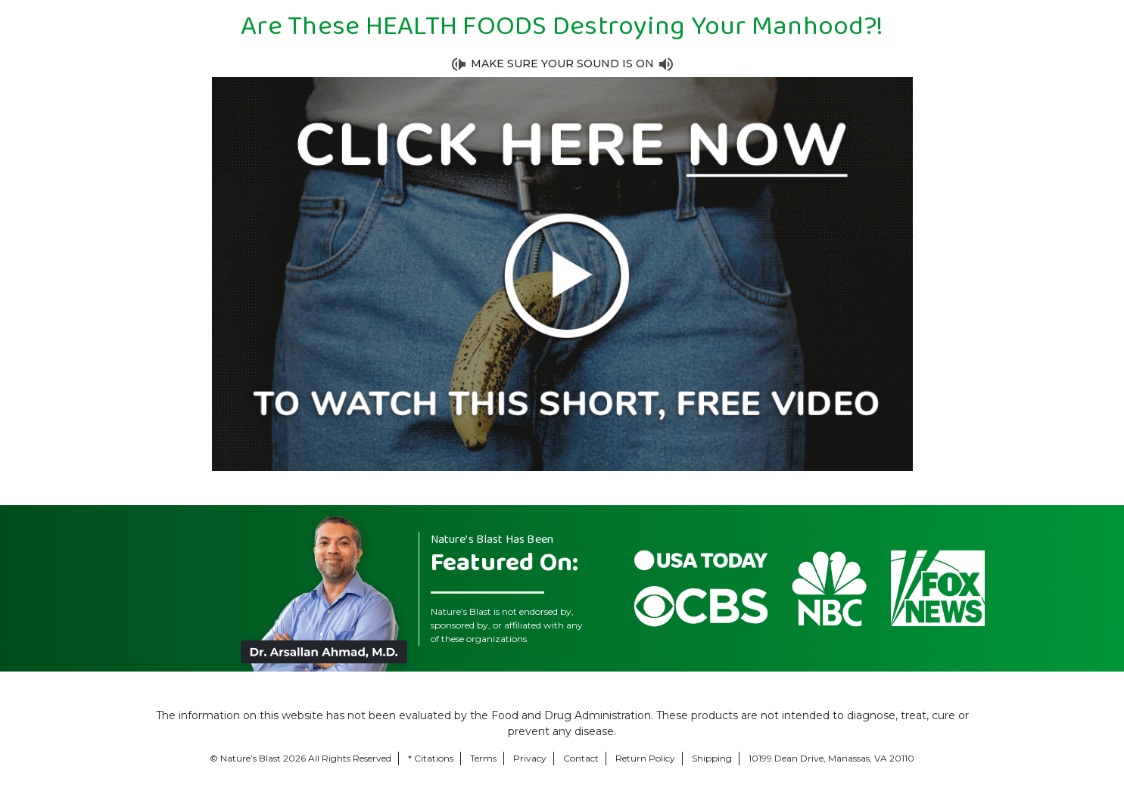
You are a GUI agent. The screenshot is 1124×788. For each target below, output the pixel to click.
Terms (483, 758)
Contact (581, 758)
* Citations (430, 758)
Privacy (529, 758)
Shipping (712, 758)
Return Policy (645, 758)
